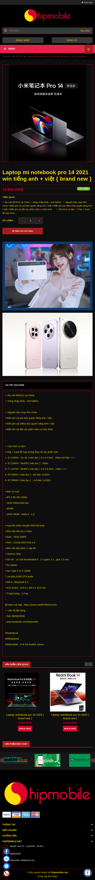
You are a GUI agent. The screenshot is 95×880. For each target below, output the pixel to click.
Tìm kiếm (85, 31)
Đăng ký (72, 40)
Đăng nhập (23, 40)
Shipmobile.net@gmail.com (22, 860)
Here (72, 457)
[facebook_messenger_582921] (88, 873)
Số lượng (7, 220)
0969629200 (15, 854)
